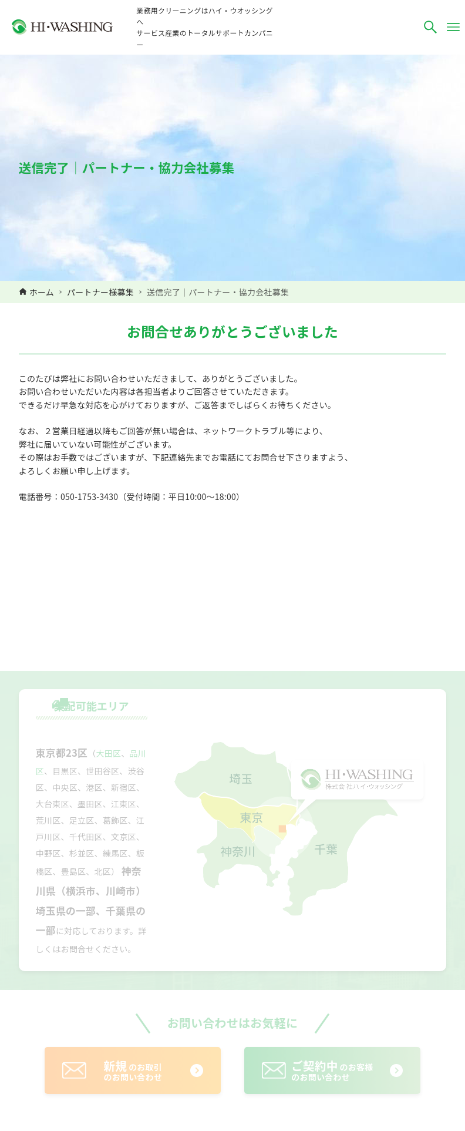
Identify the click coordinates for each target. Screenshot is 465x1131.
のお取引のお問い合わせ (132, 1070)
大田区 (109, 753)
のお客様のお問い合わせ (332, 1070)
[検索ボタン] (430, 27)
